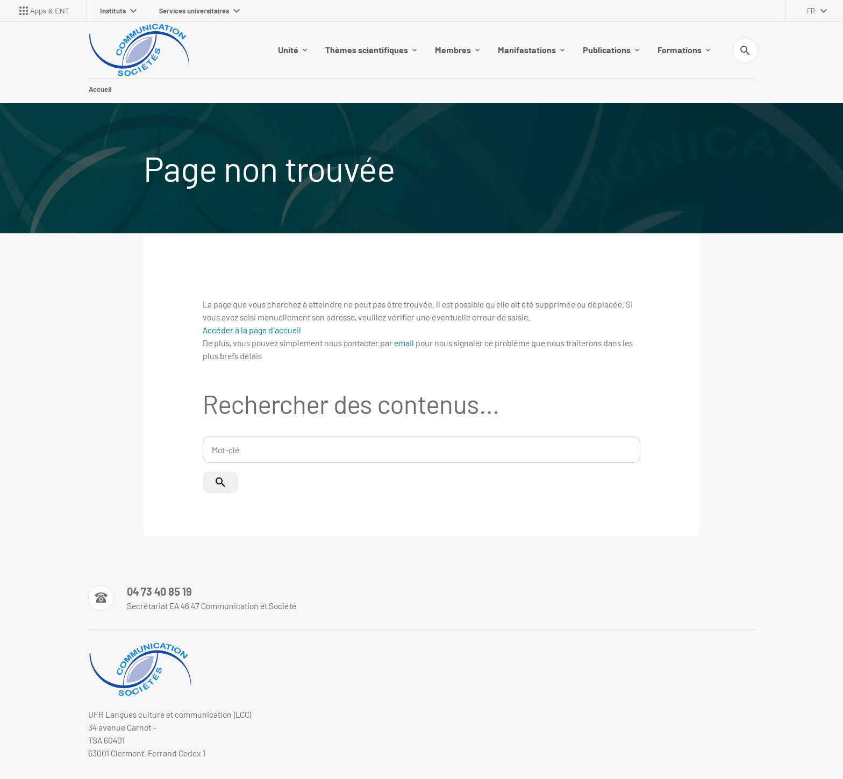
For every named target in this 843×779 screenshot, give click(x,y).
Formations (684, 50)
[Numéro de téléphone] (192, 597)
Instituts (118, 10)
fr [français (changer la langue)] (811, 10)
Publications (611, 50)
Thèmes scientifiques (371, 50)
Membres (457, 50)
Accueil (100, 89)
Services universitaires (199, 10)
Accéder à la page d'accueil (252, 330)
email (404, 343)
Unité (292, 50)
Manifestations (531, 50)
